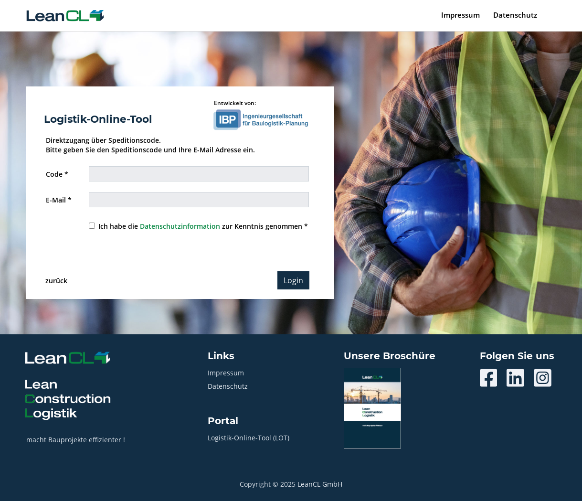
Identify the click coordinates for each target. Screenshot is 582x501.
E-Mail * (59, 199)
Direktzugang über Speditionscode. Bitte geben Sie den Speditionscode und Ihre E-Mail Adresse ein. (150, 145)
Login (293, 280)
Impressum (460, 15)
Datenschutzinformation (180, 226)
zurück (56, 280)
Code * (57, 174)
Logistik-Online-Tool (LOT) (248, 437)
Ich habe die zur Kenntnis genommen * (203, 226)
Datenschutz (515, 15)
